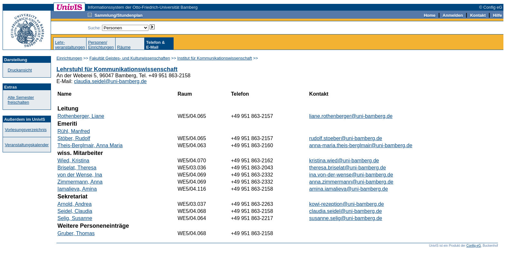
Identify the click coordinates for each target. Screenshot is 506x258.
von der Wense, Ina (79, 174)
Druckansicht (20, 70)
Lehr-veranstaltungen (70, 45)
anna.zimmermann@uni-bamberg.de (351, 182)
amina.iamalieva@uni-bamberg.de (348, 189)
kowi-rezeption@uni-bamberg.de (346, 204)
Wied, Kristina (73, 160)
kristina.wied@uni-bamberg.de (344, 160)
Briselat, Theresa (76, 167)
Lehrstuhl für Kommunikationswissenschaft (116, 69)
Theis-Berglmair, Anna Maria (90, 145)
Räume (124, 47)
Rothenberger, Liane (80, 116)
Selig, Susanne (74, 218)
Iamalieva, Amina (77, 189)
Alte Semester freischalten (21, 100)
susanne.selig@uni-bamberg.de (345, 218)
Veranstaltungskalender (27, 144)
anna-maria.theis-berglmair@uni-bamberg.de (360, 145)
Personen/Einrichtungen (101, 45)
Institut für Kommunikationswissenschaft (214, 58)
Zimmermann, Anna (80, 182)
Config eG (473, 245)
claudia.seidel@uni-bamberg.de (110, 81)
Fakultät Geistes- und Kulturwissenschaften (129, 58)
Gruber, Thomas (76, 233)
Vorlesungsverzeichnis (25, 129)
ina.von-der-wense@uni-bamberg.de (351, 174)
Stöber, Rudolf (73, 138)
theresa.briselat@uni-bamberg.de (347, 167)
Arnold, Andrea (74, 204)
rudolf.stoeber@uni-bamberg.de (345, 138)
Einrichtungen (69, 58)
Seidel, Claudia (74, 211)
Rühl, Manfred (73, 131)
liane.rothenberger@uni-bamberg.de (350, 116)
